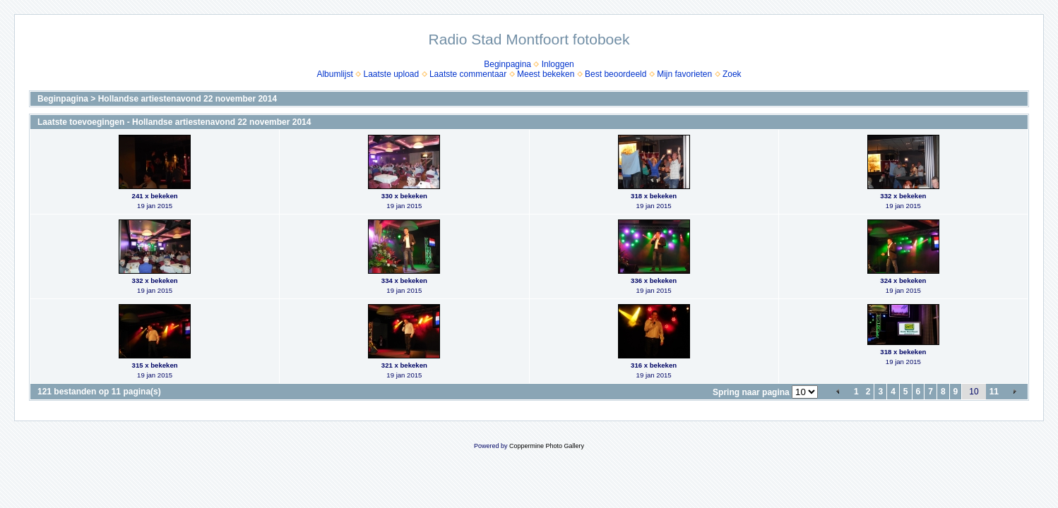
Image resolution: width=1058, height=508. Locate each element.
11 (994, 392)
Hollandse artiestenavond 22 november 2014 (187, 99)
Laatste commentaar (467, 74)
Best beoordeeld (615, 74)
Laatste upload (391, 74)
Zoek (732, 74)
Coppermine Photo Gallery (546, 445)
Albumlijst (334, 74)
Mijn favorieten (684, 74)
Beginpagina (507, 64)
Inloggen (558, 64)
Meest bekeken (545, 74)
